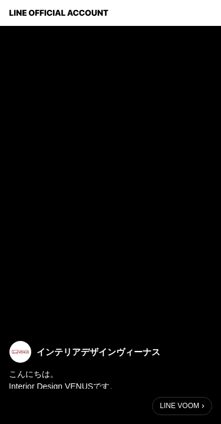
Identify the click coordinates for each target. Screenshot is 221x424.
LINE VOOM (179, 406)
